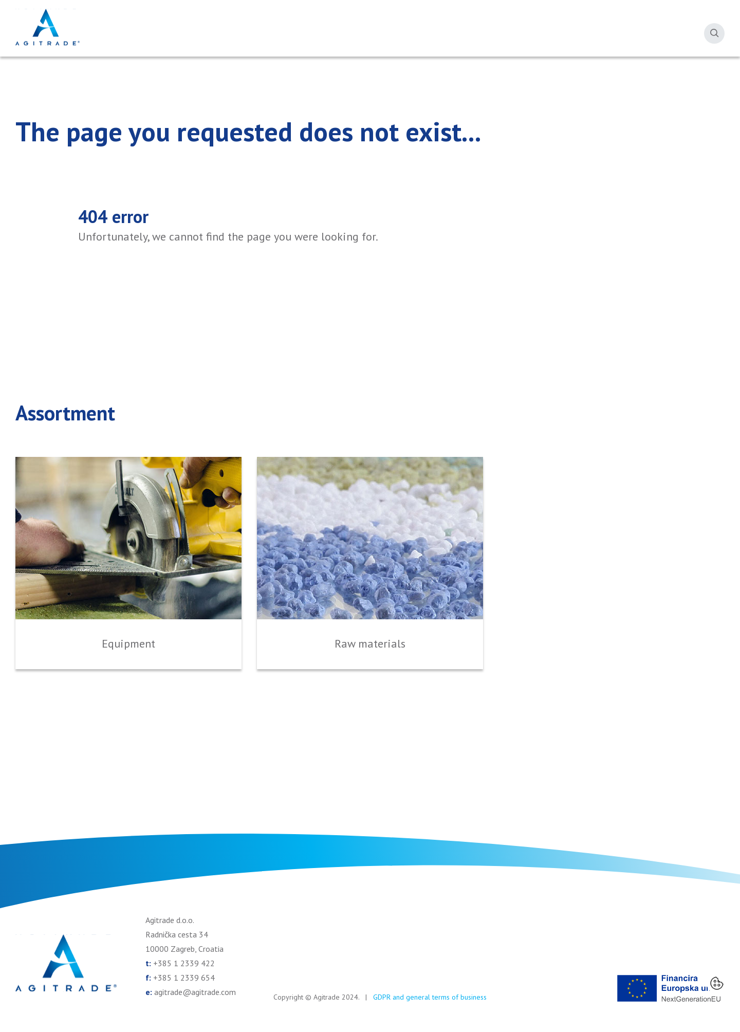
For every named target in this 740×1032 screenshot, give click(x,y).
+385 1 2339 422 (184, 963)
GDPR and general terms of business (430, 997)
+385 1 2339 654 (184, 977)
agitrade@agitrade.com (195, 992)
